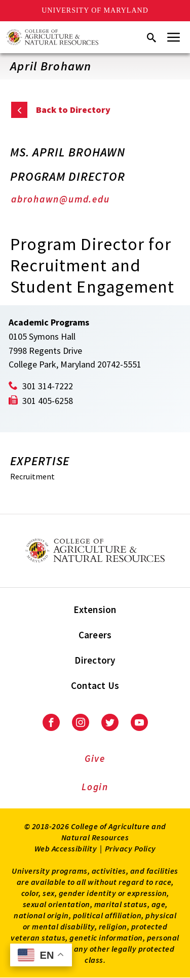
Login (95, 787)
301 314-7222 (47, 386)
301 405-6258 (47, 400)
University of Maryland (95, 10)
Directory (94, 660)
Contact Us (95, 685)
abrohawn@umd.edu (60, 199)
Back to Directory (73, 109)
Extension (94, 609)
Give (95, 758)
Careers (95, 635)
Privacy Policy (130, 848)
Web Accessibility (65, 848)
